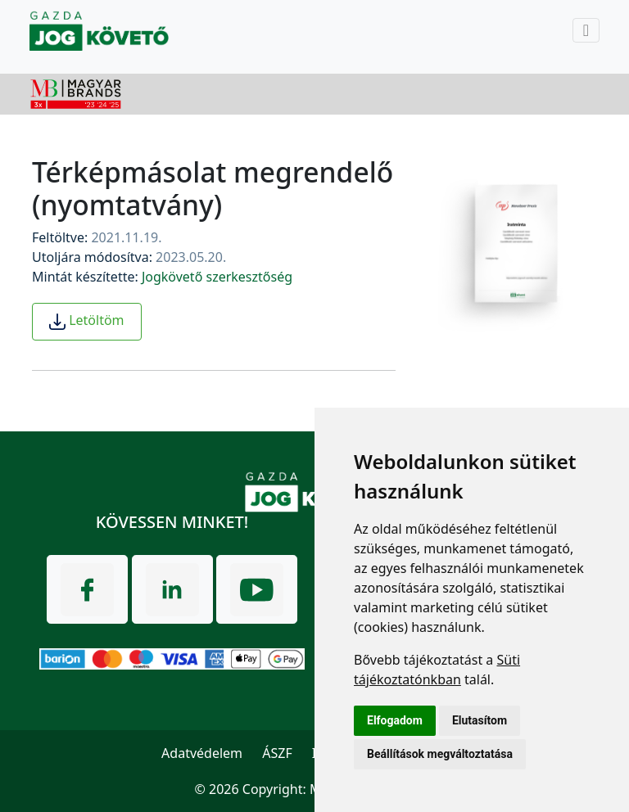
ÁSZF (277, 753)
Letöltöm (86, 321)
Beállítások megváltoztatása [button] (440, 753)
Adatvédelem (201, 753)
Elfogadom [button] (395, 720)
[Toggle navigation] (586, 30)
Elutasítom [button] (479, 720)
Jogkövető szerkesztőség (217, 277)
